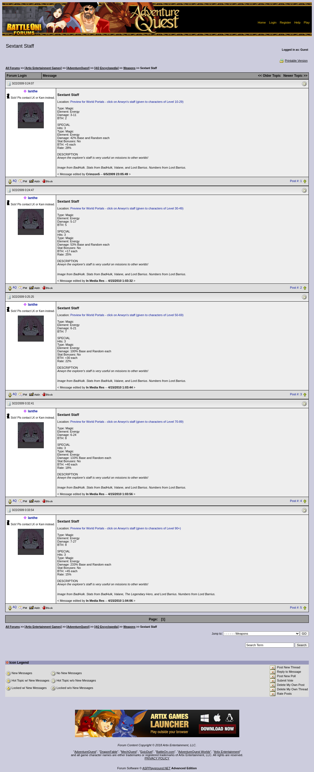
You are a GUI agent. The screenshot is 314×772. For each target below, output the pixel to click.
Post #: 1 (296, 181)
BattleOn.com (165, 751)
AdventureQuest (85, 751)
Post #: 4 (296, 501)
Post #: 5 (296, 607)
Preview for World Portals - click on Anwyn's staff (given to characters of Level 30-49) (126, 208)
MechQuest (129, 751)
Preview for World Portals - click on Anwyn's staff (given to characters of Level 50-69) (126, 315)
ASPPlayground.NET (156, 768)
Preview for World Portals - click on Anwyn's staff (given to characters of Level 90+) (125, 528)
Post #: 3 (296, 394)
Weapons (129, 68)
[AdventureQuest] (78, 68)
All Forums (12, 68)
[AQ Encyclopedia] (106, 68)
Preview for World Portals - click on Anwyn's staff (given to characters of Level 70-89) (126, 421)
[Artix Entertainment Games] (43, 68)
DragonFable (108, 751)
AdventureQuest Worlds (194, 751)
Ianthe (33, 91)
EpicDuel (146, 751)
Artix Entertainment (227, 751)
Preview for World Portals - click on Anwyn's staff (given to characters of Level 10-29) (126, 101)
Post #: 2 (296, 287)
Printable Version (293, 60)
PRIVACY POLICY (157, 758)
